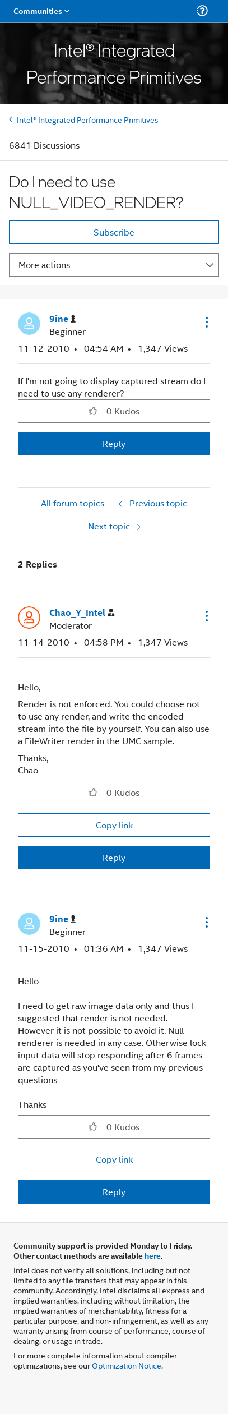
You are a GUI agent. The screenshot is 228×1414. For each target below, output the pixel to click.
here (153, 1255)
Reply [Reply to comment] (114, 857)
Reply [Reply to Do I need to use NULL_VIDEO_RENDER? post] (114, 443)
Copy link (114, 824)
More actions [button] (44, 264)
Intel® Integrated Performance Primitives (88, 119)
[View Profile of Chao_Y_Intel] (81, 612)
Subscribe (114, 231)
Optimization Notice (126, 1365)
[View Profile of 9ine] (62, 318)
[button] (205, 322)
